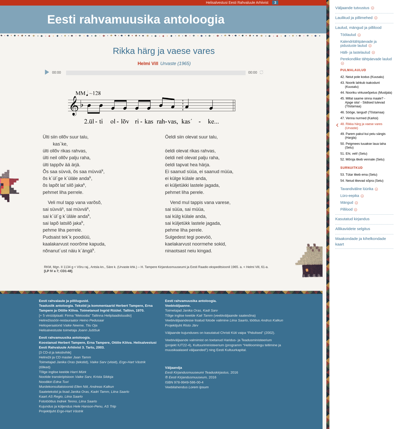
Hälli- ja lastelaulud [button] (352, 52)
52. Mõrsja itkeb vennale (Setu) (357, 136)
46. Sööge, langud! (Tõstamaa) (357, 100)
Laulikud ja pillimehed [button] (351, 17)
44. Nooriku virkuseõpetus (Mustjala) (361, 85)
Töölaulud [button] (345, 35)
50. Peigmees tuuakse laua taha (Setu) (362, 124)
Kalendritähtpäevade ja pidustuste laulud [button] (361, 43)
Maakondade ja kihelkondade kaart (360, 215)
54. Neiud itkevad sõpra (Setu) (356, 157)
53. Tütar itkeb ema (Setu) (353, 151)
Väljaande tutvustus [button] (349, 8)
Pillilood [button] (343, 186)
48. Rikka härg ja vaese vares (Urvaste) (363, 112)
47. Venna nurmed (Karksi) (354, 106)
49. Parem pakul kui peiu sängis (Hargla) (364, 118)
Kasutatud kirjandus (347, 195)
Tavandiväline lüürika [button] (354, 166)
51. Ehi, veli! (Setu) (348, 130)
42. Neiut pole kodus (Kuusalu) (357, 73)
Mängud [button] (344, 179)
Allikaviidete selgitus (347, 205)
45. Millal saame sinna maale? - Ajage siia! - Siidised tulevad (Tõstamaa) (362, 92)
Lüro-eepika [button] (347, 172)
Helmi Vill (147, 63)
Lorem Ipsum (198, 387)
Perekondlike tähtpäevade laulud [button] (363, 59)
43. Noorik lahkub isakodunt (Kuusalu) (362, 79)
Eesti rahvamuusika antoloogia (135, 19)
